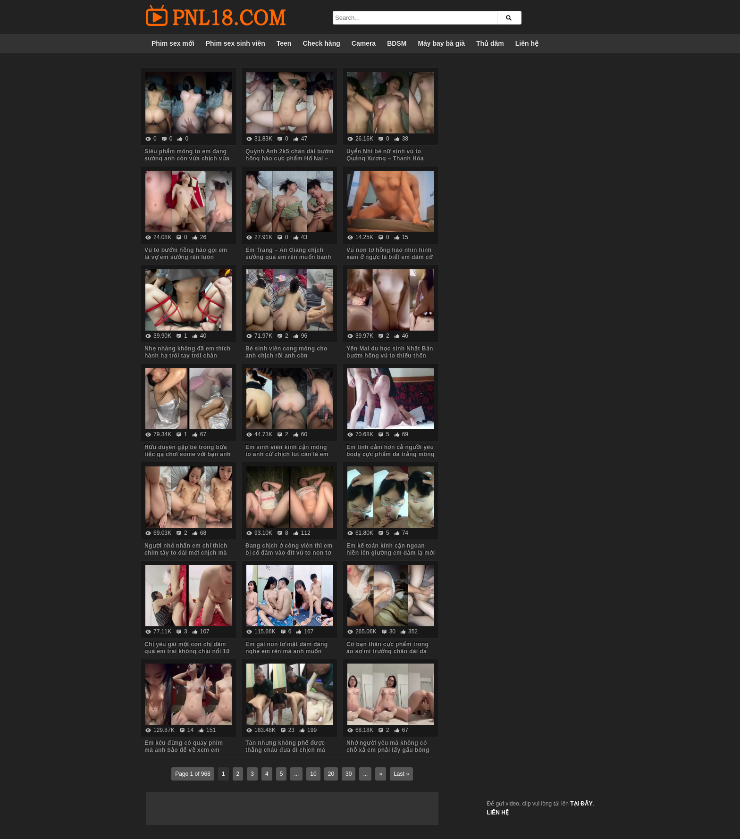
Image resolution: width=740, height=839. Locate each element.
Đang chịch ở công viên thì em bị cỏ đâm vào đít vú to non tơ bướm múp (288, 552)
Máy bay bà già (441, 43)
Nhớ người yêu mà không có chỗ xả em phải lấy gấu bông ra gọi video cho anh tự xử (387, 749)
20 (331, 774)
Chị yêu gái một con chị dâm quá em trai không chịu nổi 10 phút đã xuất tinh (186, 651)
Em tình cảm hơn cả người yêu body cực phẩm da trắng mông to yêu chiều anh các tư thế (390, 454)
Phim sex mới (172, 43)
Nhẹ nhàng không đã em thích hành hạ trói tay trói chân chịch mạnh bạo (187, 355)
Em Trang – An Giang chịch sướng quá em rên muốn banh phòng (288, 257)
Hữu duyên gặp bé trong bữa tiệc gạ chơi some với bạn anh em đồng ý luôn (187, 454)
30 (348, 774)
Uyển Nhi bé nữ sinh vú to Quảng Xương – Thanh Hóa (385, 155)
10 (313, 774)
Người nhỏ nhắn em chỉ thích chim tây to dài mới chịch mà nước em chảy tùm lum (185, 552)
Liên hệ (526, 43)
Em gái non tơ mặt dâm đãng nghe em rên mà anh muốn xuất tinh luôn (286, 651)
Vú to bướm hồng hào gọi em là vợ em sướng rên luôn (185, 253)
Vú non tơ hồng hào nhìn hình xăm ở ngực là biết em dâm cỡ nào (389, 257)
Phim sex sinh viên (235, 43)
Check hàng (321, 43)
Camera (364, 43)
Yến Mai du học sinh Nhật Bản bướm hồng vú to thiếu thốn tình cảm (389, 355)
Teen (284, 43)
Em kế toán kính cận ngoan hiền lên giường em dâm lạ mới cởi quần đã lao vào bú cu (390, 552)
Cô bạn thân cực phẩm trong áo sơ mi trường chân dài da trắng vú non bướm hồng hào (388, 651)
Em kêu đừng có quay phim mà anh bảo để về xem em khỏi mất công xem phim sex (185, 749)
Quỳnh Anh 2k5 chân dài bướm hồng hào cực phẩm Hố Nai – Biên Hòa (289, 158)
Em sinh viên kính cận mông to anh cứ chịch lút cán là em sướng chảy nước (286, 454)
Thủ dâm (490, 43)
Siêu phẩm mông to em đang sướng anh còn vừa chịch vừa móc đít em (186, 158)
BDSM (396, 43)
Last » (401, 774)
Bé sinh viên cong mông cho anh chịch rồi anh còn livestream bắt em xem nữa (286, 355)
